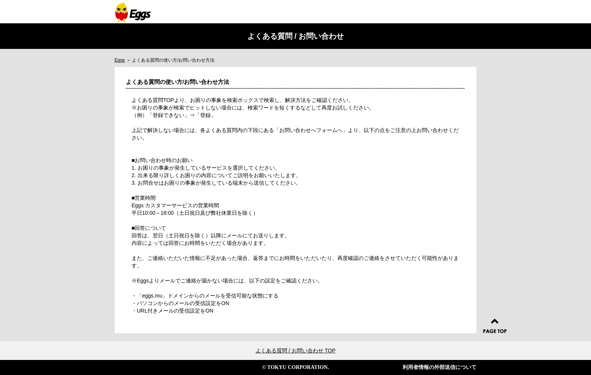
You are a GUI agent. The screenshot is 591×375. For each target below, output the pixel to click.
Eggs (120, 60)
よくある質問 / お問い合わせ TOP (295, 351)
